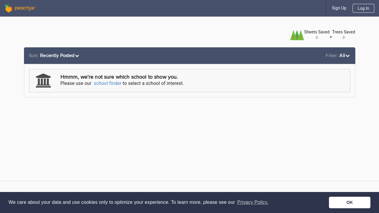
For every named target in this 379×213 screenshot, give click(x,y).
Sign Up (339, 8)
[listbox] (55, 56)
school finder (107, 83)
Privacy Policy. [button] (252, 202)
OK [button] (349, 202)
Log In (363, 8)
